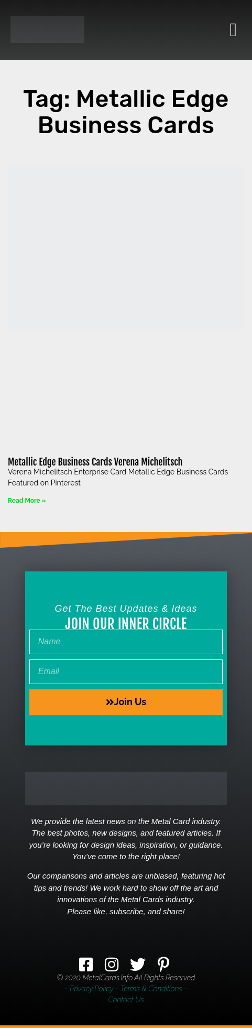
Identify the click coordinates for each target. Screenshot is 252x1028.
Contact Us (126, 999)
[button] (233, 30)
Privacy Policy (91, 988)
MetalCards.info (108, 977)
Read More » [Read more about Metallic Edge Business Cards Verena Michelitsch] (27, 500)
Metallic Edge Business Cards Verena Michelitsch (95, 462)
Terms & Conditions (151, 988)
